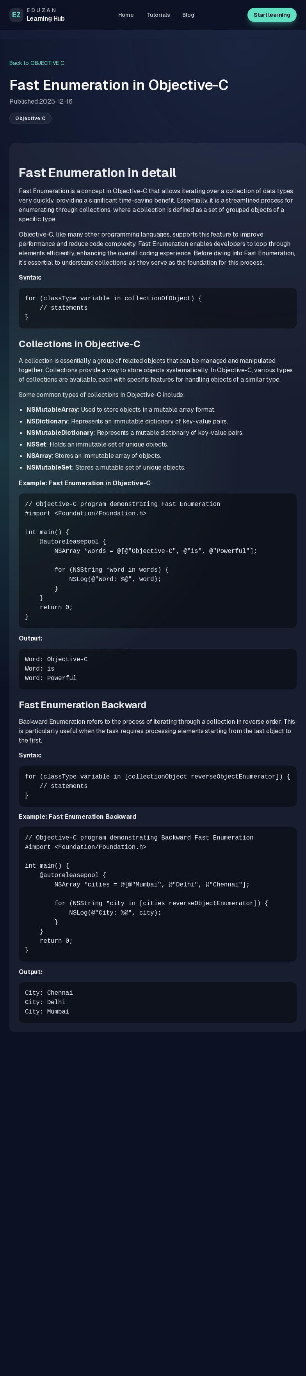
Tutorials (158, 14)
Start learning (272, 14)
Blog (188, 14)
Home (126, 14)
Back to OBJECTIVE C (36, 62)
